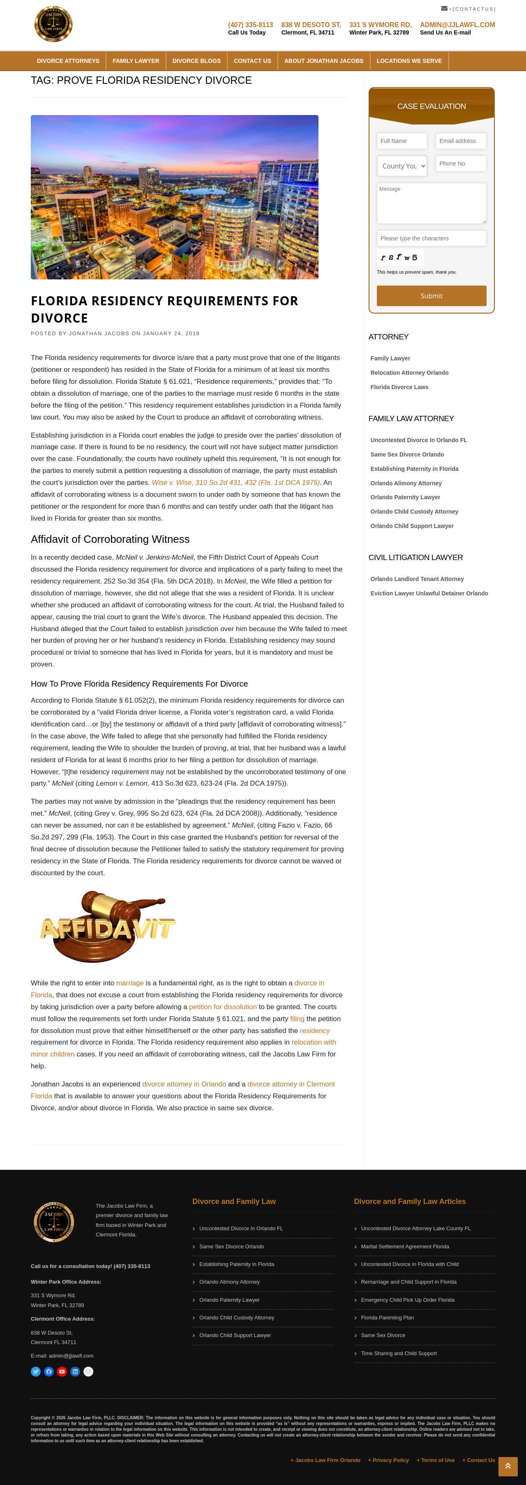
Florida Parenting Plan (387, 1317)
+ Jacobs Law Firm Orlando (325, 1460)
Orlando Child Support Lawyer (412, 526)
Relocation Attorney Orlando (410, 372)
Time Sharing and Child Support (399, 1353)
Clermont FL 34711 (53, 1342)
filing (297, 1019)
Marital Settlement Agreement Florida (405, 1246)
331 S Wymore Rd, (53, 1295)
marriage (131, 983)
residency (315, 1031)
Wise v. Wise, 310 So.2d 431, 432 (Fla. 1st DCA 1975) (236, 483)
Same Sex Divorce (383, 1335)
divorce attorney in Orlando (184, 1084)
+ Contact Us (478, 1460)
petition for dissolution (223, 1007)
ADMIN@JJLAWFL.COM (457, 28)
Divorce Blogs (197, 61)
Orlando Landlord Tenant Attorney (417, 579)
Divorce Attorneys (68, 61)
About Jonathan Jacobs (324, 61)
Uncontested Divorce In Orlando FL (419, 440)
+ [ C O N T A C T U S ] (468, 9)
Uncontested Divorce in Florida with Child (410, 1264)
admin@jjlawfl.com (71, 1356)
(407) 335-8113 (250, 28)
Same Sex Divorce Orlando (407, 454)
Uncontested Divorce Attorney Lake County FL (416, 1228)
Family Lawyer (136, 61)
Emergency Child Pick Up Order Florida (408, 1300)
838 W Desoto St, (52, 1333)
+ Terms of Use (436, 1460)
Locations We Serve (409, 61)
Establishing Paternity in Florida (415, 469)
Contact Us (252, 61)
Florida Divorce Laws (400, 387)
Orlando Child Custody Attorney (414, 511)
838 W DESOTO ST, (311, 28)
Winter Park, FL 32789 (57, 1305)
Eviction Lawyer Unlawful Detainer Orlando (429, 593)
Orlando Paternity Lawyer (406, 497)
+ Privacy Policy (388, 1460)
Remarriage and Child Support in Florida (409, 1282)
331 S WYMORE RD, (380, 28)
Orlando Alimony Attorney (406, 483)
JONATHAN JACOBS (99, 333)
